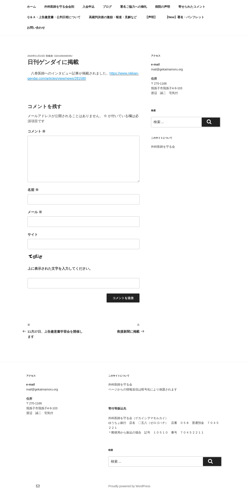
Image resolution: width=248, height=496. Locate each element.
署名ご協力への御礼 (133, 6)
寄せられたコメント (191, 6)
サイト (33, 234)
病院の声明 (162, 6)
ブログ (107, 6)
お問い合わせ (36, 27)
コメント (36, 131)
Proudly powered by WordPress (129, 486)
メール (35, 212)
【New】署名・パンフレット (184, 17)
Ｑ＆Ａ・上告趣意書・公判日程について (54, 17)
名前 (33, 190)
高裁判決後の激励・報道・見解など (113, 17)
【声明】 (151, 17)
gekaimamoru (63, 56)
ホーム (31, 6)
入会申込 (88, 6)
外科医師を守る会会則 (59, 6)
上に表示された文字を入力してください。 (60, 268)
